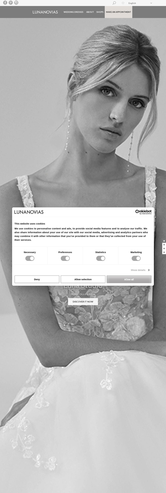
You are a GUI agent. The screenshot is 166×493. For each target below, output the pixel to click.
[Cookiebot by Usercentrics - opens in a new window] (138, 212)
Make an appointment (112, 11)
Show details (138, 270)
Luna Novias (38, 12)
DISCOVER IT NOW (83, 301)
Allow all (129, 279)
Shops (93, 11)
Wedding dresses (67, 11)
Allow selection (83, 279)
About (83, 11)
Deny (37, 279)
